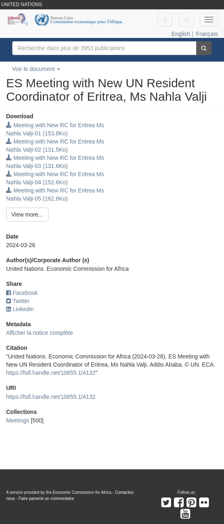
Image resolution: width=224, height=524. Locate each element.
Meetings (17, 420)
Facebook (21, 293)
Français (207, 34)
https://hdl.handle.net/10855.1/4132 (51, 372)
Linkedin (20, 309)
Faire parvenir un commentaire (46, 498)
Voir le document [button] (36, 69)
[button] (186, 20)
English (180, 34)
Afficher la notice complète (39, 332)
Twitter (17, 301)
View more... (27, 214)
